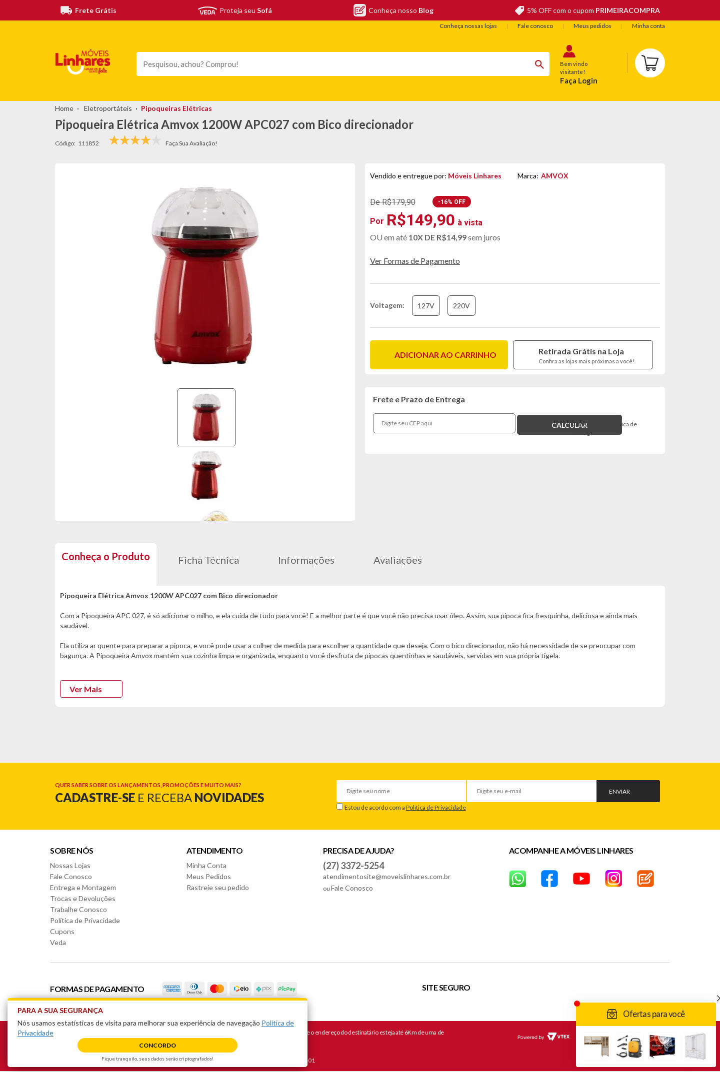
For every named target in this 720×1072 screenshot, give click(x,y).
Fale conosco (535, 25)
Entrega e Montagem (83, 887)
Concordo (157, 1045)
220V (461, 305)
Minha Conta (206, 865)
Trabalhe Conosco (78, 909)
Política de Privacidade (436, 807)
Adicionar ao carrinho (445, 354)
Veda (58, 942)
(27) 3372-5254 (353, 865)
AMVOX (554, 175)
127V (426, 305)
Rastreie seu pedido (217, 887)
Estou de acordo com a (405, 807)
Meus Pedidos (208, 876)
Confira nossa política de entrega (604, 428)
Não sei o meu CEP (597, 417)
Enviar (619, 791)
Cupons (62, 931)
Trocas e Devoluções (83, 898)
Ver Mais (86, 689)
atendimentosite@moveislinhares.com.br (386, 876)
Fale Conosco (71, 876)
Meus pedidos (593, 25)
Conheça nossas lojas (468, 25)
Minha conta (648, 25)
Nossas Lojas (70, 865)
